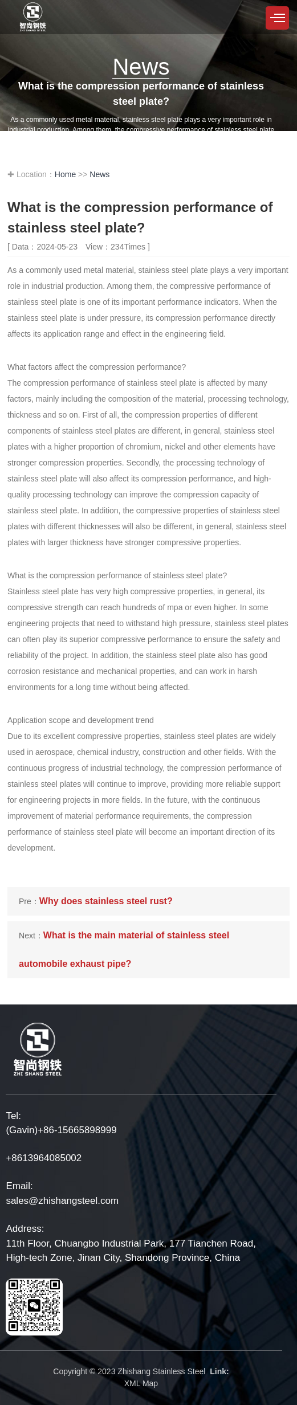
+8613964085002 (44, 1158)
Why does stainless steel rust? (106, 901)
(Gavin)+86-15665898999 (61, 1130)
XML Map (141, 1383)
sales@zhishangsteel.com (62, 1200)
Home (65, 174)
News (99, 174)
